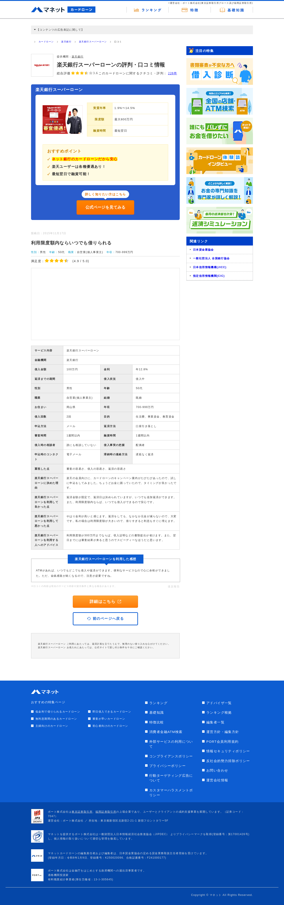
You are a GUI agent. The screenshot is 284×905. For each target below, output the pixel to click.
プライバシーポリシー (167, 766)
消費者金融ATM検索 (166, 732)
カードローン (46, 41)
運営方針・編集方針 (222, 732)
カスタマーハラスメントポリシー (171, 792)
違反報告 (174, 586)
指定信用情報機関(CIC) (209, 275)
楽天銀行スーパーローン (93, 41)
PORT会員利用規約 (222, 741)
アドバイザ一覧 (219, 703)
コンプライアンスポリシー (171, 756)
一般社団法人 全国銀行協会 (211, 258)
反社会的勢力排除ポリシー (228, 761)
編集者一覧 (215, 722)
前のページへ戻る (105, 618)
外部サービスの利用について (171, 744)
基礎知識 (156, 712)
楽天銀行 (66, 41)
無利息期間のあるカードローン (56, 718)
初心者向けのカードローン (110, 725)
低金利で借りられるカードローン (58, 711)
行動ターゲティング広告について (171, 778)
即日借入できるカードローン (112, 711)
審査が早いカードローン (109, 718)
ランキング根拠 (219, 712)
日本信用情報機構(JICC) (210, 267)
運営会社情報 (217, 780)
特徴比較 (156, 722)
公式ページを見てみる (105, 207)
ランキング (158, 703)
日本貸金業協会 (203, 249)
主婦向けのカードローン (52, 725)
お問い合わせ (217, 770)
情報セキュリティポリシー (228, 751)
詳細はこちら (105, 601)
